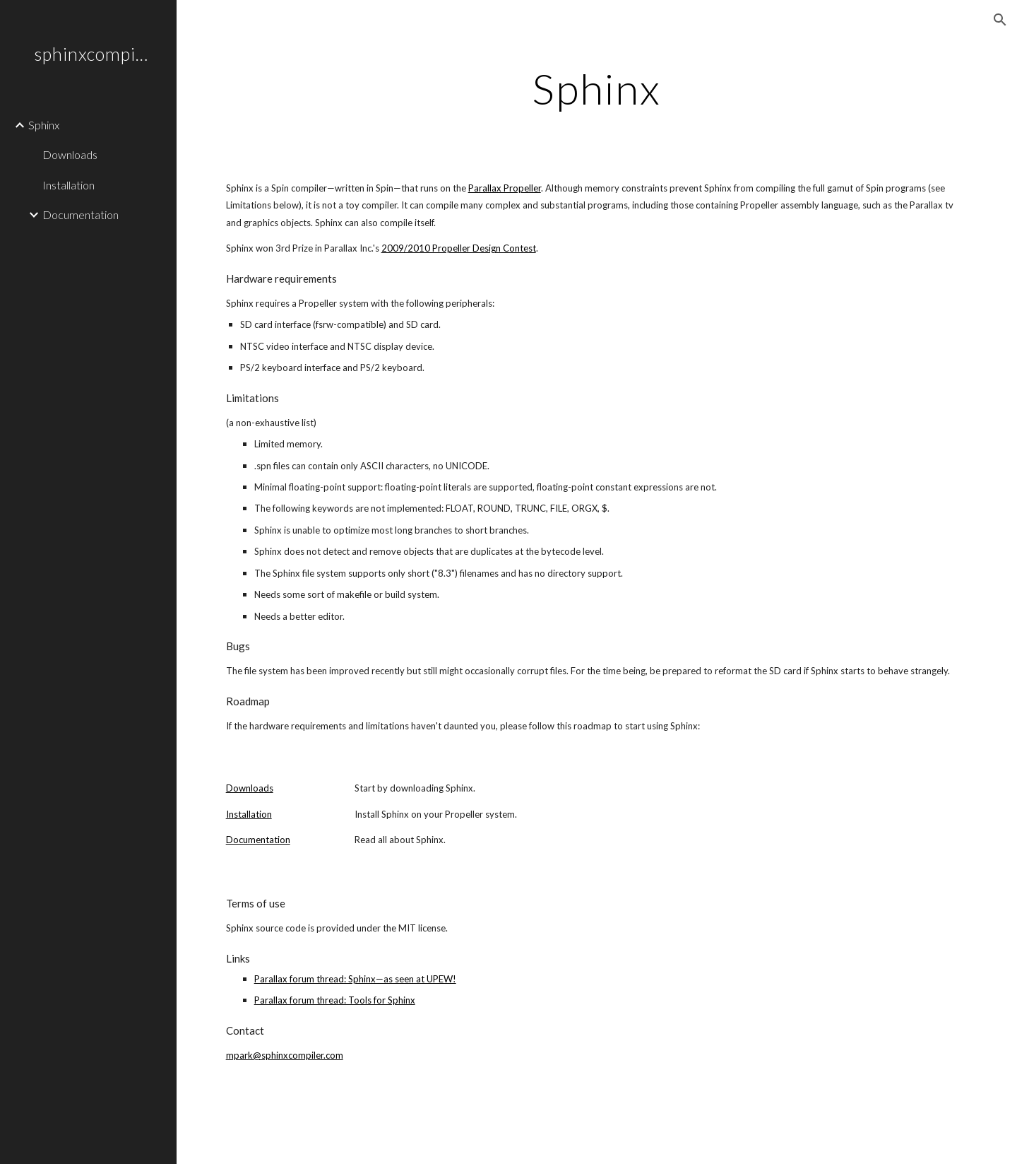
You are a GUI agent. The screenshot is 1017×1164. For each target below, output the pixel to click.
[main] (597, 88)
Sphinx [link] (43, 124)
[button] (1000, 20)
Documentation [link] (80, 214)
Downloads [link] (69, 154)
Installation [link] (68, 185)
